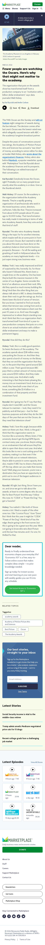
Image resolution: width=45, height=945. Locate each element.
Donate (37, 4)
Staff (4, 864)
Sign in (35, 8)
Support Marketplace (10, 873)
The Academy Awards (13, 634)
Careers (5, 868)
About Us (6, 859)
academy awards (11, 617)
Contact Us (6, 877)
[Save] (13, 108)
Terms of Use (25, 939)
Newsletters (10, 887)
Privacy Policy (10, 939)
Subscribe (22, 686)
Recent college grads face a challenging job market (20, 740)
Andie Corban (23, 102)
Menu (6, 8)
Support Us (25, 8)
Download (33, 108)
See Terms (22, 691)
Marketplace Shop (13, 901)
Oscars (23, 629)
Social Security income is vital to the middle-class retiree (18, 716)
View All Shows (37, 762)
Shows (15, 8)
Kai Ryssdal (9, 102)
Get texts (9, 894)
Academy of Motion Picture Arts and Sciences (17, 623)
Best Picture (10, 629)
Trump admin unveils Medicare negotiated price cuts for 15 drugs (21, 728)
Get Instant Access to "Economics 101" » (22, 589)
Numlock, (13, 160)
